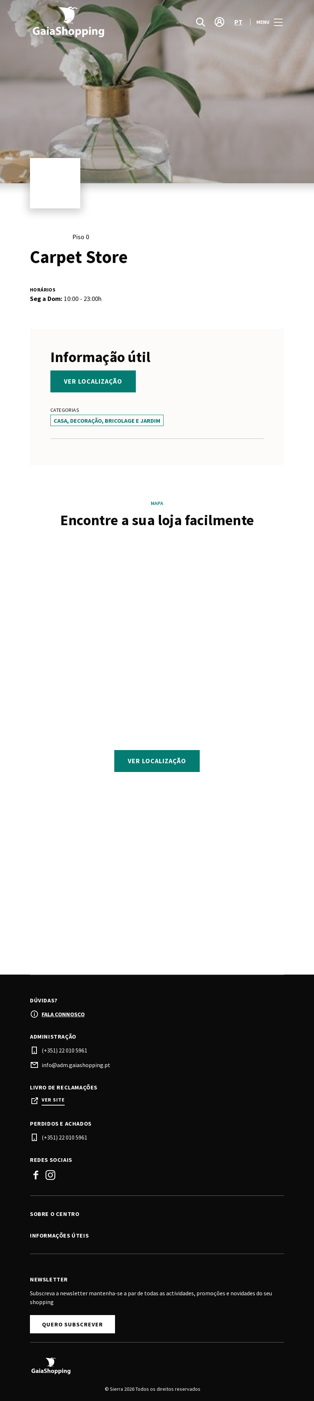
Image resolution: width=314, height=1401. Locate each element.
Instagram (50, 1175)
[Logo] (152, 1366)
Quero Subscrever (72, 1324)
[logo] (94, 22)
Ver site (53, 1100)
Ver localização (93, 381)
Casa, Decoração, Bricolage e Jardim (107, 420)
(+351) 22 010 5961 (64, 1050)
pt (238, 22)
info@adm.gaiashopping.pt (76, 1065)
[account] (219, 22)
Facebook (36, 1175)
